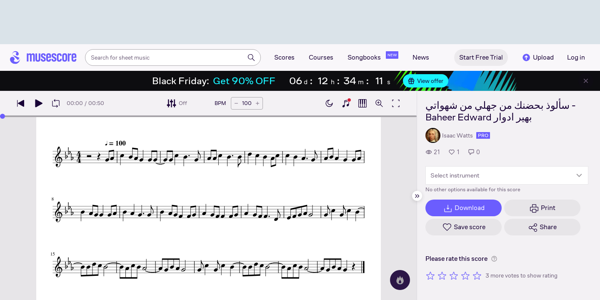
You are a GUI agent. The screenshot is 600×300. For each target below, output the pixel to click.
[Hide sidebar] (417, 196)
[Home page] (43, 57)
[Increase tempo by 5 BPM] (257, 103)
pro (483, 135)
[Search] (251, 57)
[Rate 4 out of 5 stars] (465, 275)
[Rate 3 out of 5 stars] (454, 275)
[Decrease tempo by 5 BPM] (236, 103)
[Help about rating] (494, 259)
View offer (425, 81)
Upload (537, 57)
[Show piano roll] (362, 103)
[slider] (2, 116)
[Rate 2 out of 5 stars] (442, 275)
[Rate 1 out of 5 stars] (430, 275)
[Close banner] (585, 80)
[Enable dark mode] (329, 103)
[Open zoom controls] (379, 103)
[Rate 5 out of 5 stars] (477, 275)
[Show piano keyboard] (346, 103)
